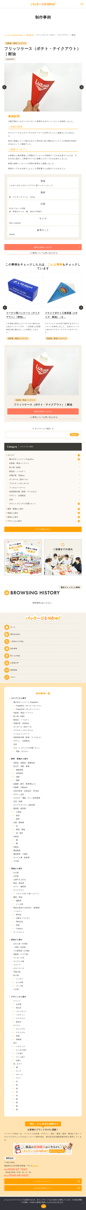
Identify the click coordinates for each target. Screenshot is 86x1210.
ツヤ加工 (19, 1053)
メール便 (19, 904)
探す (74, 435)
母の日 (18, 1008)
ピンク (18, 1071)
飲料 (18, 819)
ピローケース (18, 968)
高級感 (18, 1039)
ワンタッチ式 (18, 958)
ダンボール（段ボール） (19, 479)
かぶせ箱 (19, 982)
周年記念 (19, 922)
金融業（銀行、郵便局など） (25, 784)
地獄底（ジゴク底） (21, 954)
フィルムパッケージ (17, 488)
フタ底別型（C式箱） (22, 951)
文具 (11, 500)
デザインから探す (14, 521)
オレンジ (19, 1074)
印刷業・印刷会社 (20, 787)
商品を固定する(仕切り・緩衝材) (26, 908)
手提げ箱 (17, 972)
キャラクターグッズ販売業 (24, 805)
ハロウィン (20, 1015)
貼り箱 (16, 975)
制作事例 (29, 35)
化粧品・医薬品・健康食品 (24, 763)
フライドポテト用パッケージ (27, 894)
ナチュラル (20, 1032)
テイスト (17, 1025)
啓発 (18, 925)
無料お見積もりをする (43, 247)
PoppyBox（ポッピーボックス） (29, 706)
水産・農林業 (18, 822)
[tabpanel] (43, 87)
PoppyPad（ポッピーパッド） (28, 709)
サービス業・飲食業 (21, 857)
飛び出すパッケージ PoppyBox (21, 459)
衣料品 (16, 837)
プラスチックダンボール (19, 483)
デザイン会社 (18, 794)
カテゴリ (11, 455)
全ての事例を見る (43, 529)
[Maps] (35, 1166)
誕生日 (18, 1022)
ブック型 (19, 986)
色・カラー (17, 1064)
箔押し (18, 1060)
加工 (15, 1043)
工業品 (18, 812)
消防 (18, 777)
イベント (17, 1001)
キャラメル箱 (18, 961)
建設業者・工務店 (20, 854)
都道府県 (19, 770)
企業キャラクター (23, 918)
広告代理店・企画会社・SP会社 (26, 791)
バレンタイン (21, 1011)
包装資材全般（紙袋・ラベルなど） (23, 492)
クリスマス (20, 1018)
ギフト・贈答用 (19, 887)
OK (43, 1206)
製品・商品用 (18, 883)
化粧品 (16, 847)
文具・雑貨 (17, 801)
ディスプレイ (18, 932)
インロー (19, 979)
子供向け (19, 929)
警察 (18, 780)
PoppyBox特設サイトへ (57, 1188)
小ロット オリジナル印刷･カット (22, 504)
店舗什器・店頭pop (17, 475)
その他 (16, 861)
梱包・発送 (17, 897)
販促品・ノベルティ (17, 471)
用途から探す (12, 513)
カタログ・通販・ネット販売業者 (26, 798)
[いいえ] (83, 1203)
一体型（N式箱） (20, 947)
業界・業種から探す (15, 509)
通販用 (18, 901)
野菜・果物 (20, 829)
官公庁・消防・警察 (21, 766)
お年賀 (16, 876)
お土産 (16, 873)
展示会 (18, 915)
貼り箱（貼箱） (15, 467)
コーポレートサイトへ (57, 1181)
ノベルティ (17, 911)
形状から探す (12, 517)
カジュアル (20, 1029)
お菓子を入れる (19, 880)
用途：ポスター (22, 751)
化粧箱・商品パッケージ (16, 43)
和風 (18, 1036)
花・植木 (19, 833)
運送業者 (17, 850)
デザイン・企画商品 (17, 496)
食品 (18, 815)
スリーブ (17, 965)
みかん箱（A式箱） (21, 944)
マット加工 (20, 1057)
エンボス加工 (21, 1050)
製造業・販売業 (19, 808)
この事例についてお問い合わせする (43, 253)
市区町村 (19, 773)
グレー (18, 1078)
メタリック (20, 1046)
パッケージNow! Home (13, 35)
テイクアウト (18, 890)
